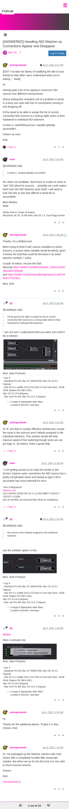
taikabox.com (9, 486)
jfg (11, 299)
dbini (12, 459)
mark (12, 155)
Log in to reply (57, 49)
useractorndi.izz (12, 778)
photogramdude (18, 61)
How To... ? (14, 48)
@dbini (7, 630)
